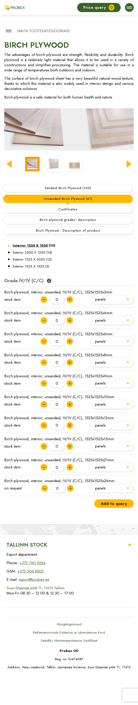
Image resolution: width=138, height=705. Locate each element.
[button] (9, 188)
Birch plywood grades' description (68, 249)
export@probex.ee (34, 609)
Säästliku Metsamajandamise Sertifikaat (69, 670)
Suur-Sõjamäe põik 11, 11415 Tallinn (35, 617)
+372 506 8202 (30, 601)
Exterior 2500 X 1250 (32, 282)
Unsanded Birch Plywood (68, 228)
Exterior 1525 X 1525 (31, 296)
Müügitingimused (69, 654)
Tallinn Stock (27, 574)
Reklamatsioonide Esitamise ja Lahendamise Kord (69, 662)
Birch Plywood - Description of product (68, 260)
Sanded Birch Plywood (68, 217)
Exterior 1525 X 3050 (32, 289)
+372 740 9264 (32, 592)
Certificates (68, 239)
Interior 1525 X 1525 (34, 275)
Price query (98, 7)
